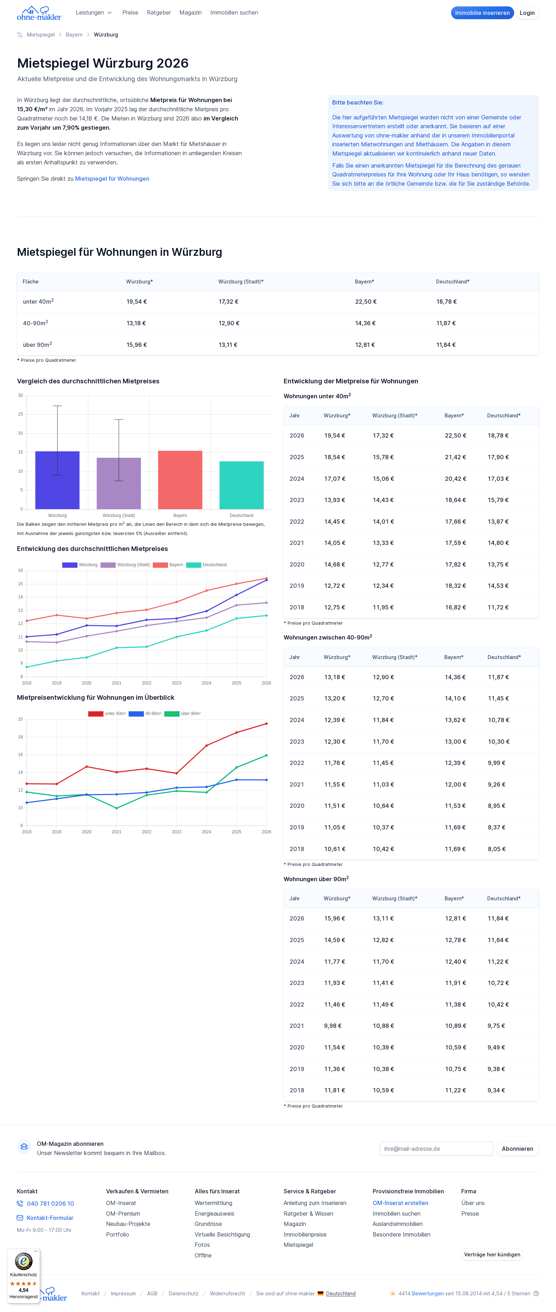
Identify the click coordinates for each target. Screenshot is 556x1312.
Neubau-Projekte (128, 1223)
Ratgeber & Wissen (308, 1213)
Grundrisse (208, 1223)
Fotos (202, 1244)
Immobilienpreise (305, 1234)
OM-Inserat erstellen (400, 1202)
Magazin (190, 12)
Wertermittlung (213, 1202)
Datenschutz (184, 1293)
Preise (130, 12)
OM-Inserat (121, 1202)
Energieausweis (214, 1213)
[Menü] (36, 1253)
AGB (152, 1293)
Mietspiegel (298, 1244)
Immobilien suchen (234, 12)
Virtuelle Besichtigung (222, 1234)
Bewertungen (428, 1293)
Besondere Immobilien (401, 1234)
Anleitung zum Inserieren (315, 1202)
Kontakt (91, 1293)
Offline (203, 1255)
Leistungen (95, 13)
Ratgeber (159, 12)
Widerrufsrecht (227, 1293)
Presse (470, 1213)
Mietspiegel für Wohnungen (112, 178)
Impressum (123, 1293)
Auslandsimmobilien (398, 1223)
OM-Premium (123, 1213)
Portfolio (117, 1234)
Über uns (473, 1202)
